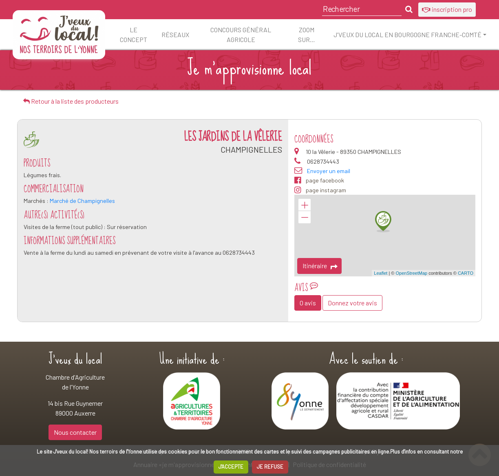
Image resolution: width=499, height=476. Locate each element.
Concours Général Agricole (240, 34)
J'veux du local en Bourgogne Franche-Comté (407, 34)
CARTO (465, 273)
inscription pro (447, 9)
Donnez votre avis (352, 303)
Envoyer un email (328, 170)
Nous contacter (75, 432)
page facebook (319, 180)
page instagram (320, 190)
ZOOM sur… (306, 34)
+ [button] (304, 205)
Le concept (133, 34)
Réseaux (175, 34)
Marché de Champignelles (82, 200)
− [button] (304, 217)
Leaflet (380, 273)
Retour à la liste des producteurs (71, 101)
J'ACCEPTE (231, 466)
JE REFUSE (270, 466)
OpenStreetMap (411, 273)
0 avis (308, 303)
